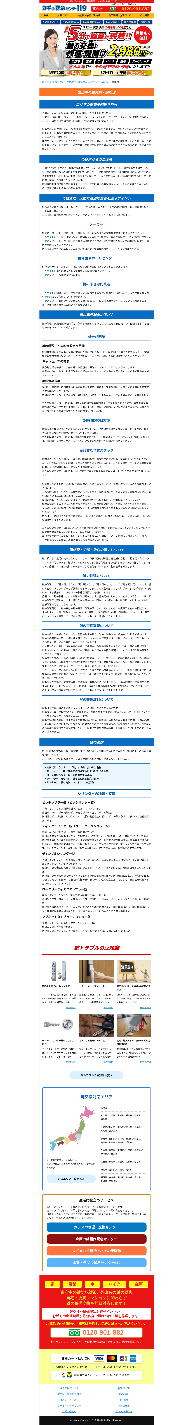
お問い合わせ (69, 1411)
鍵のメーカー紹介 (69, 1400)
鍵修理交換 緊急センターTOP (58, 81)
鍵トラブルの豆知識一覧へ (96, 1075)
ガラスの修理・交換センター (96, 1227)
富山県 (104, 81)
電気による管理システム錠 (92, 1040)
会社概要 (144, 15)
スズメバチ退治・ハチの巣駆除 (96, 1251)
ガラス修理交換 (123, 1411)
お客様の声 (124, 1388)
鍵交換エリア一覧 (87, 81)
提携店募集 (124, 1405)
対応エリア (63, 15)
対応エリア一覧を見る (71, 1179)
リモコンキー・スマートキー (93, 986)
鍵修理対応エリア (69, 1388)
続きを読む (71, 1007)
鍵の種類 (123, 1394)
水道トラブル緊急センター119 (96, 1263)
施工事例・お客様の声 (120, 15)
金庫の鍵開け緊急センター (96, 1239)
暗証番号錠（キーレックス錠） (57, 986)
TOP (46, 15)
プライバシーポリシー (69, 1405)
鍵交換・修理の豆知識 (88, 15)
